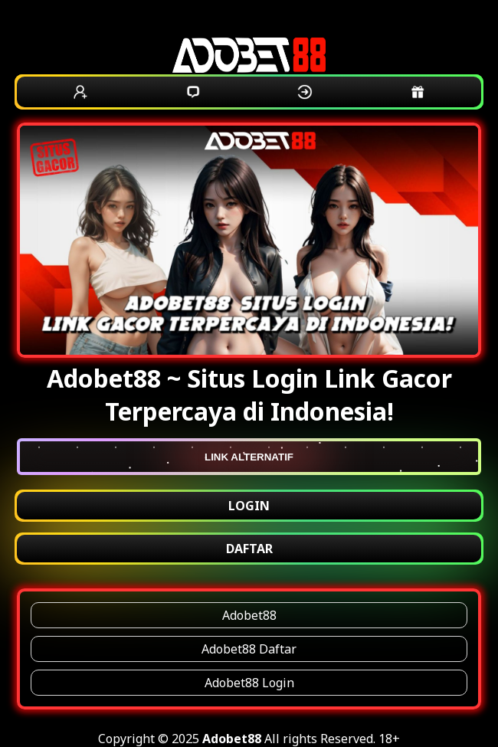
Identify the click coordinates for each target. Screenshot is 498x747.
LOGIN (249, 505)
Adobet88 (249, 615)
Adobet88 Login (249, 682)
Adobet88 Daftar (249, 649)
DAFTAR (249, 548)
